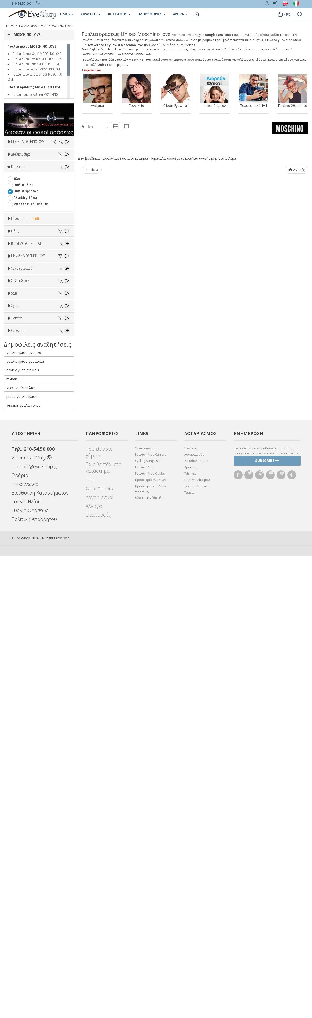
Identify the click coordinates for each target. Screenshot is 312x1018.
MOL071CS (21, 497)
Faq (90, 942)
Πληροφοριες (152, 14)
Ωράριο (19, 937)
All (15, 642)
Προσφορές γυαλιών (150, 942)
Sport (17, 315)
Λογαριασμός (194, 917)
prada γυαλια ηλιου (22, 859)
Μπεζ (20, 532)
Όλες (19, 730)
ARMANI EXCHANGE (27, 392)
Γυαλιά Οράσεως (26, 231)
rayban (11, 841)
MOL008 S (20, 465)
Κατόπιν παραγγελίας (32, 186)
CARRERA (20, 424)
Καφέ (20, 606)
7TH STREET (22, 386)
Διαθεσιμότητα (20, 168)
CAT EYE (19, 685)
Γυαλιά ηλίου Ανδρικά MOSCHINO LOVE (37, 53)
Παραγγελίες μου (197, 942)
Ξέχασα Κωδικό (195, 948)
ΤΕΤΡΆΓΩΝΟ (22, 698)
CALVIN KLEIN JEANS (27, 417)
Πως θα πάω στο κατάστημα (103, 930)
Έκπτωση (16, 718)
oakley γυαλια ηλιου (22, 832)
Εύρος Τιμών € (21, 271)
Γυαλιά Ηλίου (23, 225)
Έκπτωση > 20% (25, 742)
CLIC (17, 430)
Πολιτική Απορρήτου (34, 981)
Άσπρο (21, 526)
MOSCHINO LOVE (60, 26)
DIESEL (18, 436)
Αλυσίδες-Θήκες (25, 238)
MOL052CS (21, 478)
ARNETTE (20, 398)
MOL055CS (21, 484)
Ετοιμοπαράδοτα (29, 180)
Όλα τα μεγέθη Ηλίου (150, 960)
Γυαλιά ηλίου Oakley (150, 936)
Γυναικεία (21, 327)
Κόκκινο (21, 558)
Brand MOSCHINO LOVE (26, 361)
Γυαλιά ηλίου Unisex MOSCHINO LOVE (36, 63)
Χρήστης (190, 929)
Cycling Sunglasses (149, 923)
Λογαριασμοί (100, 959)
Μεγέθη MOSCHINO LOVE (27, 141)
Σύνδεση (190, 910)
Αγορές (296, 169)
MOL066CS (21, 490)
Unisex (18, 308)
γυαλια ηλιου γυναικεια (25, 823)
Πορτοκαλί (24, 545)
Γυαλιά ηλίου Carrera (150, 917)
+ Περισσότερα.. (91, 70)
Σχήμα (15, 667)
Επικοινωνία (25, 946)
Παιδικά (19, 334)
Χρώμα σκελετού (21, 508)
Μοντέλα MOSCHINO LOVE (28, 447)
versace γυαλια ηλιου (23, 867)
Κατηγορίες (18, 207)
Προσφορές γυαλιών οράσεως (150, 951)
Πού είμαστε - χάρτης (100, 914)
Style (14, 630)
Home (10, 26)
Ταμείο (189, 955)
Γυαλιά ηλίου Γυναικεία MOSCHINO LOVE (37, 58)
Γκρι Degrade (25, 600)
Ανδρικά (19, 321)
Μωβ (19, 539)
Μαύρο (21, 551)
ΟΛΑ (16, 153)
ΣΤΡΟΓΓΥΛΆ (21, 692)
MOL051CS (21, 471)
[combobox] (98, 126)
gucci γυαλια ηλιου (21, 850)
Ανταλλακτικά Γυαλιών (31, 244)
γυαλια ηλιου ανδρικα (23, 815)
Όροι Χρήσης (100, 951)
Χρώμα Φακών (20, 569)
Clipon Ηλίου (25, 587)
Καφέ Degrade (26, 613)
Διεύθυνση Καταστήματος (39, 955)
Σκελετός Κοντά (25, 340)
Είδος (15, 290)
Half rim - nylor (25, 655)
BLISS (17, 405)
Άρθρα (180, 14)
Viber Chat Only (31, 920)
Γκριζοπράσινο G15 (29, 619)
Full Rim (20, 649)
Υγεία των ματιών (148, 910)
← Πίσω (91, 169)
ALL (18, 520)
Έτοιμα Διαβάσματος (29, 346)
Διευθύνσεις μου (196, 923)
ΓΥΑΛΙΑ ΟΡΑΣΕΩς (31, 26)
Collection (17, 755)
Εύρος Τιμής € (26, 258)
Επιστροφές (98, 977)
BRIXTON (20, 411)
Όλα (18, 192)
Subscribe (267, 923)
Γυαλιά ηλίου (144, 929)
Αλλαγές (94, 968)
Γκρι (19, 594)
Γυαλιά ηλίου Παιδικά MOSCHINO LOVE (37, 69)
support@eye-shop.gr (34, 929)
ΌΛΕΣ (17, 766)
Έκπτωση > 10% (25, 736)
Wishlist (190, 936)
